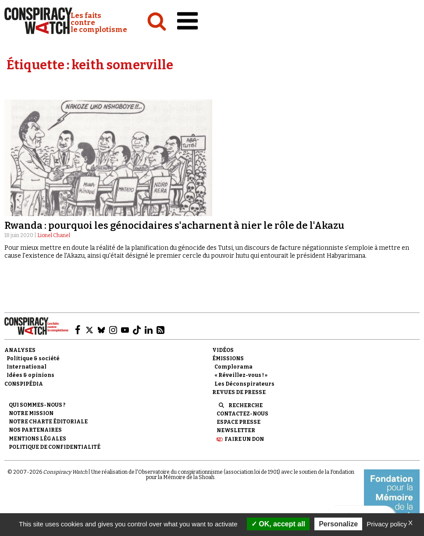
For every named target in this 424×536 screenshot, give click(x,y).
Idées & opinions (30, 375)
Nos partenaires (35, 430)
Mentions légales (37, 439)
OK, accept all (278, 524)
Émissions (228, 358)
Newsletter (236, 430)
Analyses (20, 350)
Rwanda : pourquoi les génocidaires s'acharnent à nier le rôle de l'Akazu (174, 225)
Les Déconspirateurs (244, 384)
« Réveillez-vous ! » (240, 375)
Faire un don (244, 439)
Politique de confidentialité (54, 447)
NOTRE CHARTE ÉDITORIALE (48, 422)
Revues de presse (239, 392)
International (26, 367)
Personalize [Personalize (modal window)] (338, 524)
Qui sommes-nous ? (37, 405)
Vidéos (223, 350)
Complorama (233, 367)
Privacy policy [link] (387, 524)
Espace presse (238, 422)
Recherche (245, 405)
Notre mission (31, 413)
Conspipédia (23, 384)
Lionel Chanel (53, 235)
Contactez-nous (242, 414)
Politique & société (33, 358)
